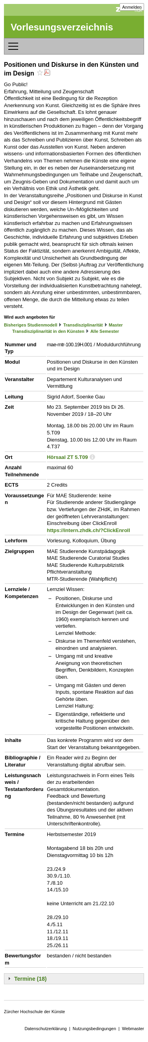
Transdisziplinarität (83, 325)
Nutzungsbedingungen (94, 1028)
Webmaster (133, 1028)
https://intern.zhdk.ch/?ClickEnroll (88, 530)
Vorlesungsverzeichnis (62, 27)
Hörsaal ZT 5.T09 (67, 457)
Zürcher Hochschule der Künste (34, 1011)
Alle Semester (104, 331)
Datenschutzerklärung (45, 1028)
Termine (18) (30, 979)
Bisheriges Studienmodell (30, 325)
